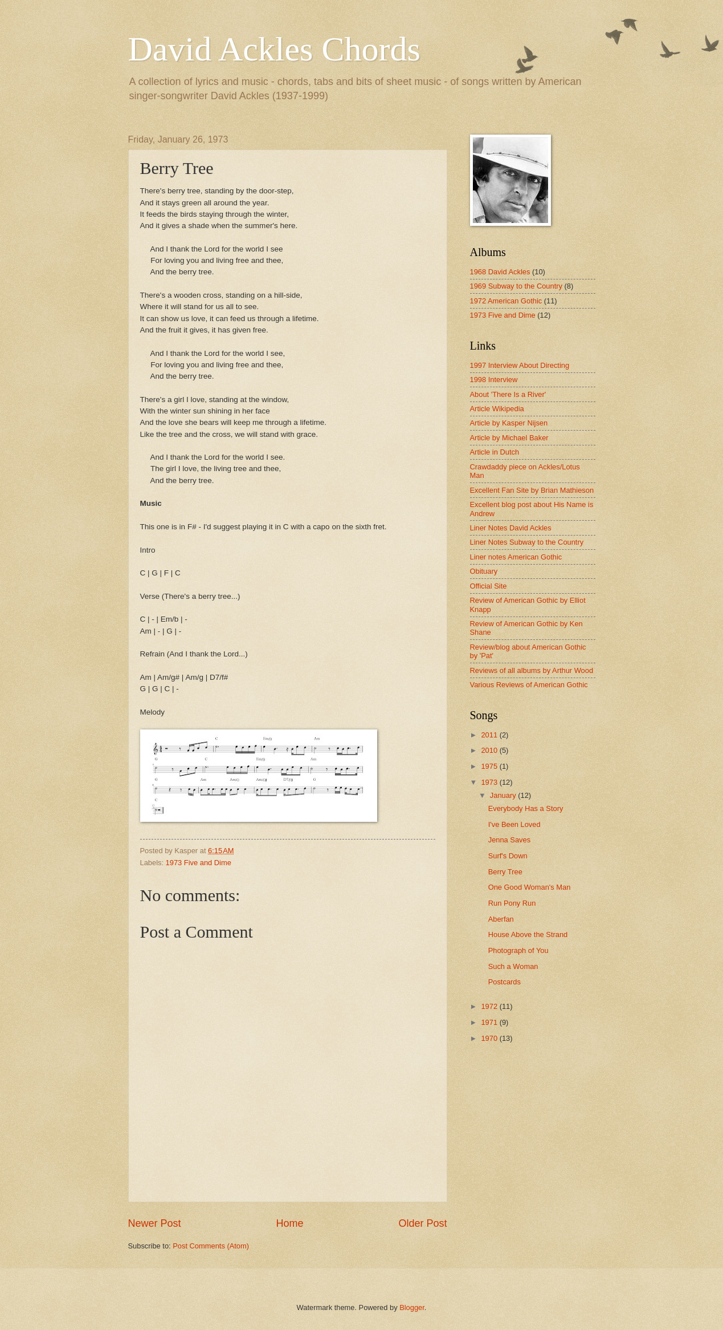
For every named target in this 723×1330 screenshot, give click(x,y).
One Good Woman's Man (529, 887)
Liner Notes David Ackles (511, 528)
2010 (490, 750)
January (504, 795)
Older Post (422, 1223)
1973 (490, 782)
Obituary (484, 571)
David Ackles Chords (274, 49)
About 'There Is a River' (508, 394)
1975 (490, 766)
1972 (490, 1006)
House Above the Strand (528, 934)
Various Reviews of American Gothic (529, 684)
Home (289, 1223)
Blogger (411, 1307)
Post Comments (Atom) (211, 1246)
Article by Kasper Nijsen (509, 423)
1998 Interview (494, 379)
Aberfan (501, 919)
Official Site (488, 586)
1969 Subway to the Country (516, 286)
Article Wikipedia (497, 408)
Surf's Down (508, 855)
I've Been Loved (514, 824)
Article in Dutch (495, 452)
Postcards (504, 982)
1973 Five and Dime (198, 862)
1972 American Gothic (506, 301)
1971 (490, 1022)
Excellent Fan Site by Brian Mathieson (532, 490)
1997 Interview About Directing (520, 365)
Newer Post (154, 1223)
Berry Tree (505, 871)
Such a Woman (513, 966)
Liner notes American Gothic (516, 557)
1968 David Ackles (500, 271)
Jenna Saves (509, 840)
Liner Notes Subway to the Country (527, 542)
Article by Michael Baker (509, 437)
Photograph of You (518, 950)
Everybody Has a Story (525, 808)
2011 (490, 735)
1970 (490, 1038)
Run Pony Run (512, 903)
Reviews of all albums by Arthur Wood (532, 670)
